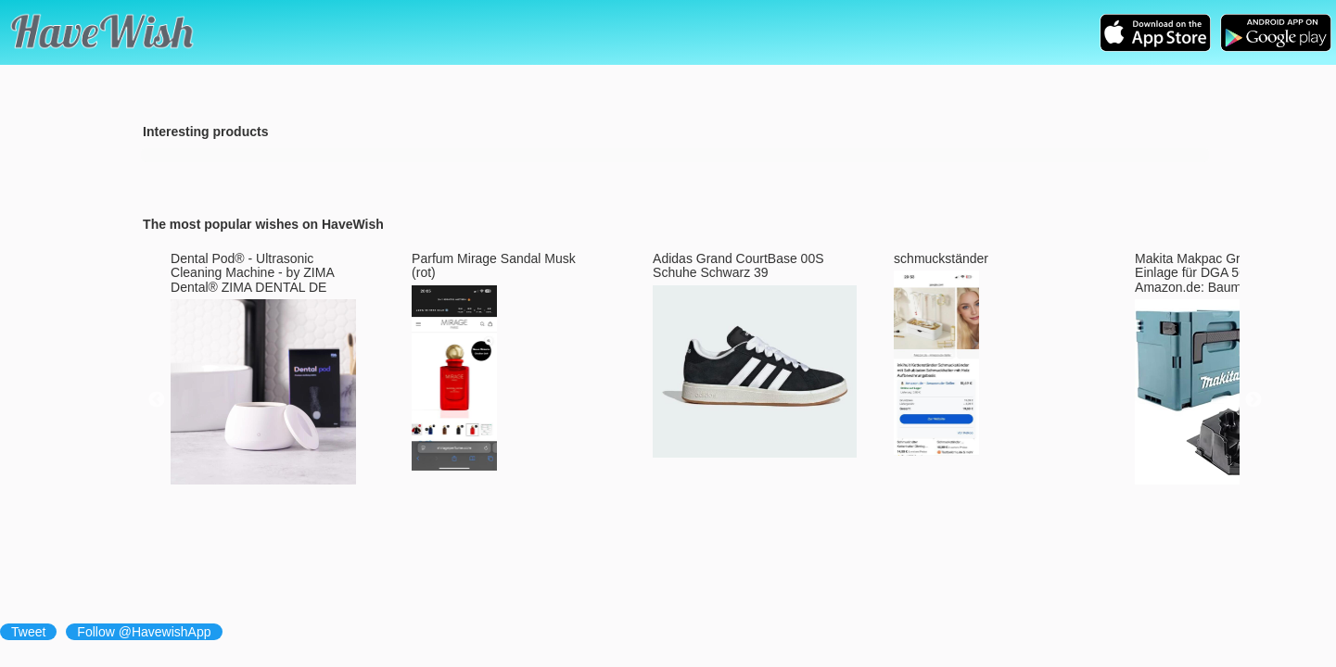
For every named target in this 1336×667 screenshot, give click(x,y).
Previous (156, 400)
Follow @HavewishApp (143, 631)
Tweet (28, 631)
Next (1253, 400)
